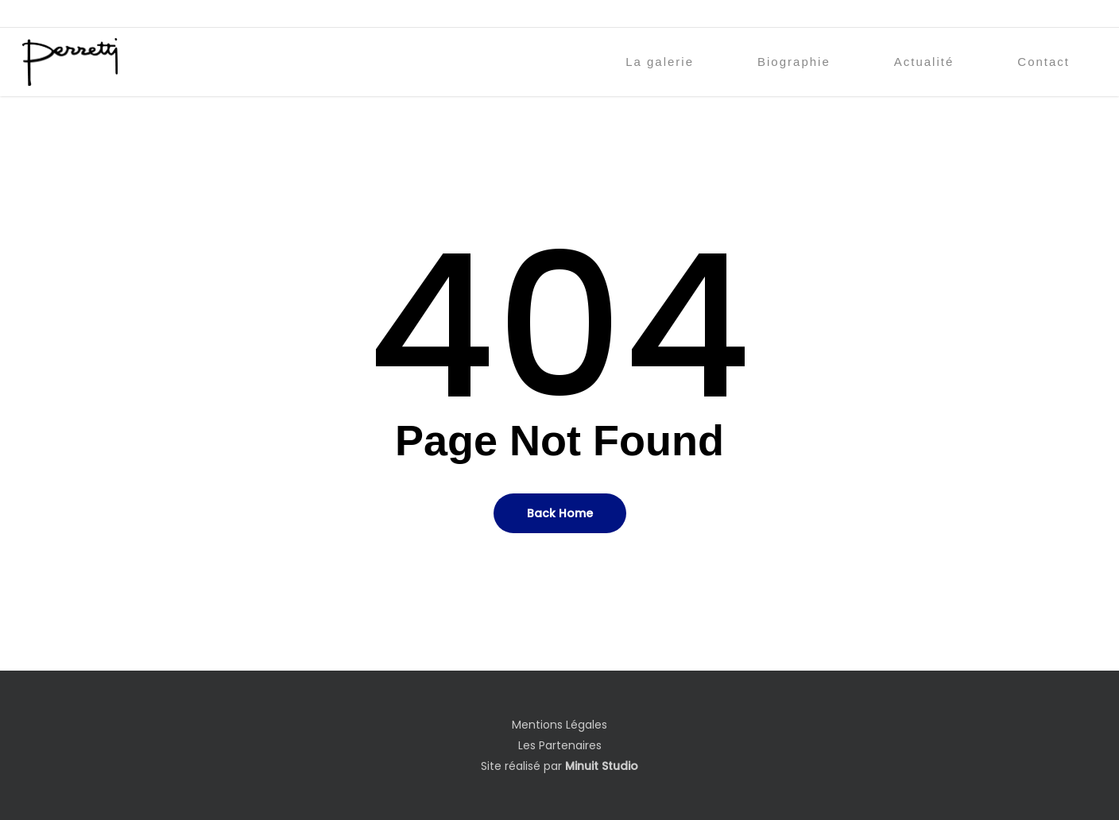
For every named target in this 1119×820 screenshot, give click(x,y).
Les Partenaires (560, 745)
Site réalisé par (559, 766)
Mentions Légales (559, 725)
